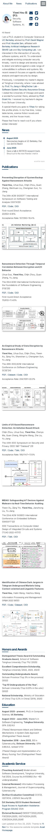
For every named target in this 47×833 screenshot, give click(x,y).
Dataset (11, 374)
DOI (17, 206)
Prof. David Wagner (34, 40)
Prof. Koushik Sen (14, 43)
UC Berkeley (8, 40)
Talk (17, 450)
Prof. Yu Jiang (12, 86)
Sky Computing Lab (26, 50)
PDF (4, 206)
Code (10, 206)
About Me (7, 3)
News (19, 3)
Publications (31, 3)
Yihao (32, 106)
